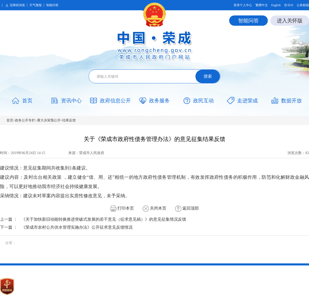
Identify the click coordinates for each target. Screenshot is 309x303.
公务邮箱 (303, 5)
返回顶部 (187, 208)
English (276, 5)
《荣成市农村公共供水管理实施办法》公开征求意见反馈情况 (77, 227)
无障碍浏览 (14, 5)
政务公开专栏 (25, 120)
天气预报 (35, 5)
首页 (9, 120)
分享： (10, 243)
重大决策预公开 (49, 120)
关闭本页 (154, 208)
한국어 (288, 5)
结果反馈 (69, 120)
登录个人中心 (243, 5)
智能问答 (52, 5)
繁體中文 (261, 5)
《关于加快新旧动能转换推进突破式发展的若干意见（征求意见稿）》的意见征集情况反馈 (103, 219)
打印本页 (122, 208)
